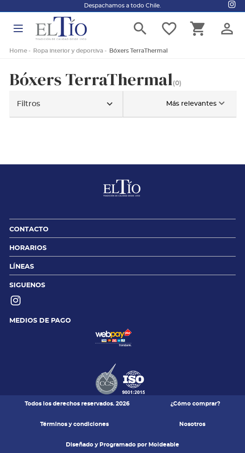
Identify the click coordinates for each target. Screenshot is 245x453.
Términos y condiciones (74, 424)
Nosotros (192, 424)
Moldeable (163, 444)
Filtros (66, 104)
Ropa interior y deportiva (68, 51)
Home (18, 51)
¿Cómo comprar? (195, 403)
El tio (61, 28)
